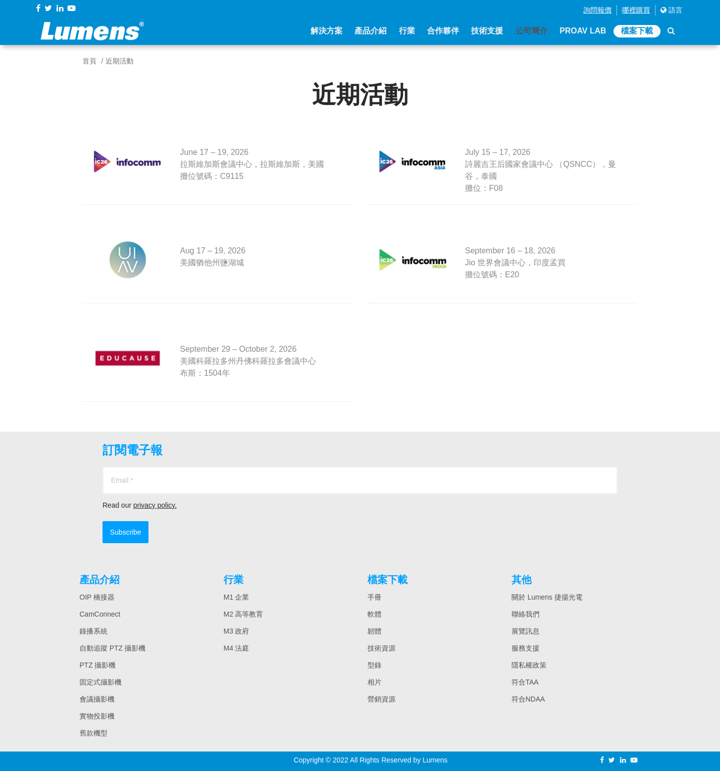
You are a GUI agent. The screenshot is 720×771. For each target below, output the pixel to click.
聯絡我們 (526, 614)
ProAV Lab (583, 31)
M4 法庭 (236, 648)
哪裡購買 (636, 10)
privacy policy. (154, 505)
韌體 (375, 631)
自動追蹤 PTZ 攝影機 (113, 648)
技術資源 (382, 648)
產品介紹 (370, 31)
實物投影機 (97, 716)
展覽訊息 (526, 631)
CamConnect (100, 614)
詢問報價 (598, 10)
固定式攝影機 (101, 682)
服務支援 (526, 648)
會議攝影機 (97, 699)
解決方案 (326, 31)
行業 (406, 31)
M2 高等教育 (243, 614)
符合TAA (525, 682)
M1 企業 (236, 597)
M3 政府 (236, 631)
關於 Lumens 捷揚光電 (547, 597)
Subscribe (125, 532)
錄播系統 (94, 631)
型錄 (375, 665)
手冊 (375, 597)
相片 (375, 682)
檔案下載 (637, 31)
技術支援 (487, 31)
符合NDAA (528, 699)
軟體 (375, 614)
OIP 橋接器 (97, 597)
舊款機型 (94, 733)
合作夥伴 (443, 31)
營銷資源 (382, 699)
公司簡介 (532, 31)
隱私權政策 (529, 665)
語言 (671, 10)
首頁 (89, 61)
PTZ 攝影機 (98, 665)
